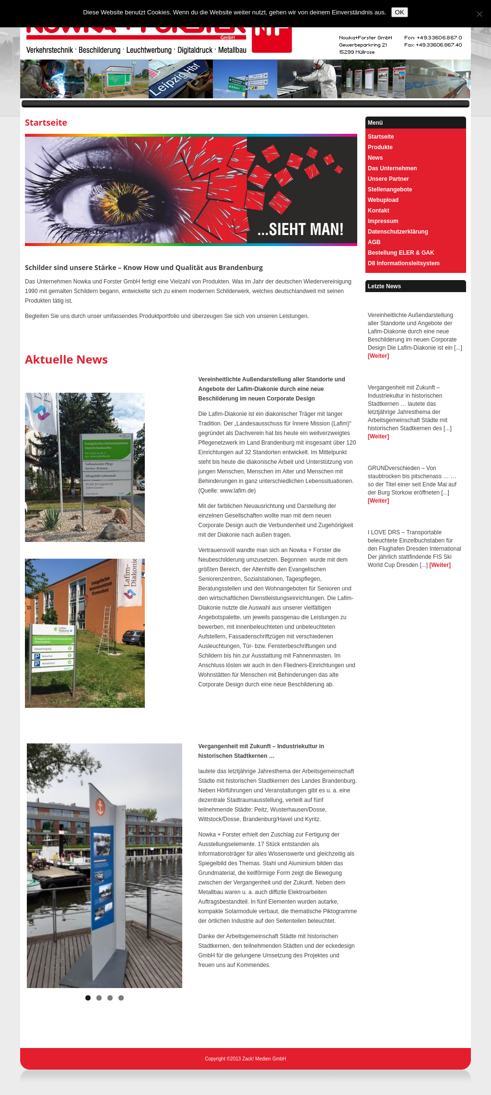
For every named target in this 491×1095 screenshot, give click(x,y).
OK (399, 12)
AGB (374, 242)
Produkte (380, 147)
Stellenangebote (390, 189)
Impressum (383, 221)
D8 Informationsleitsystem (404, 263)
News (375, 157)
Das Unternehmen (392, 168)
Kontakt (378, 210)
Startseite (381, 136)
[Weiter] (378, 356)
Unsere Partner (388, 179)
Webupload (383, 200)
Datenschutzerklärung (398, 231)
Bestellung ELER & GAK (401, 252)
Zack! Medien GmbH (264, 1058)
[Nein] (479, 14)
